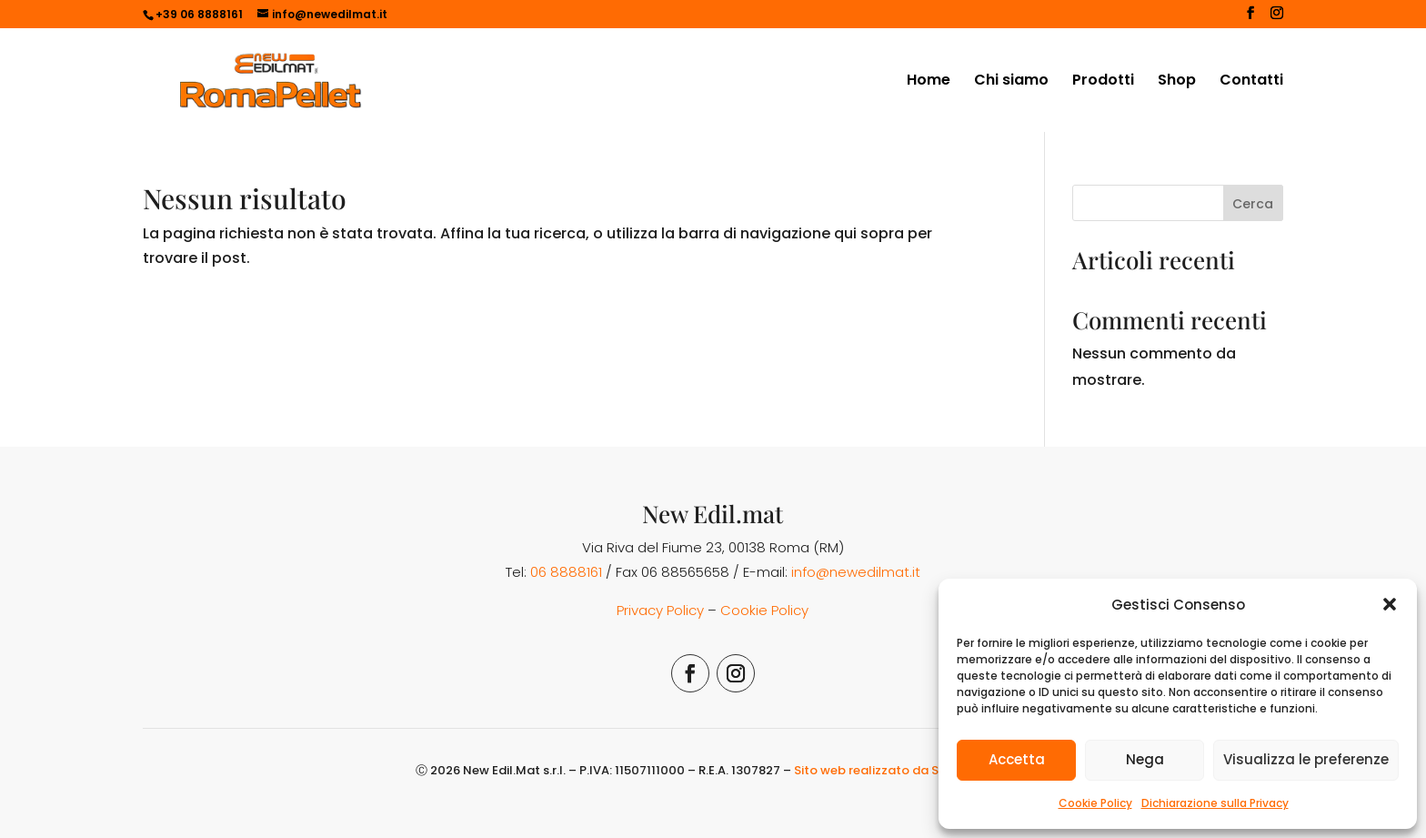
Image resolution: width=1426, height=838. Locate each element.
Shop (1177, 82)
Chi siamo (1011, 82)
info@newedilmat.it (855, 571)
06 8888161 (566, 571)
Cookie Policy (1095, 803)
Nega (1145, 759)
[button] (1390, 604)
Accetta (1017, 759)
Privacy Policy (660, 610)
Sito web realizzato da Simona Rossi (902, 770)
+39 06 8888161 (199, 14)
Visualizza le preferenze (1306, 759)
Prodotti (1103, 82)
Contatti (1251, 82)
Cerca (1252, 204)
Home (928, 82)
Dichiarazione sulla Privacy (1215, 803)
